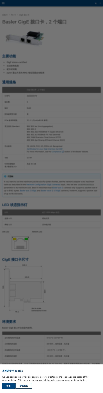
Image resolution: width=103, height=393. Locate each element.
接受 (8, 386)
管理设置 (24, 386)
